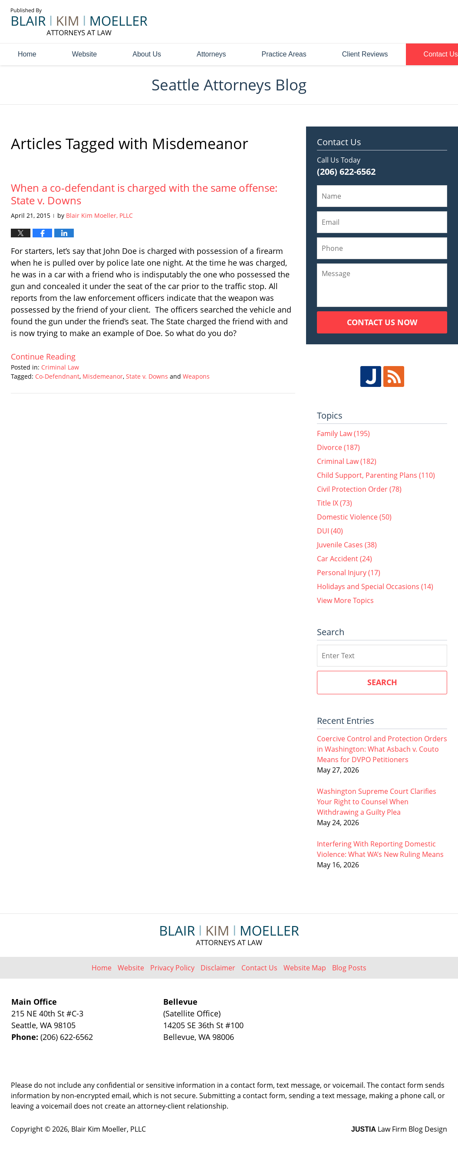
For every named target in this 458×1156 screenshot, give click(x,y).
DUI (330, 531)
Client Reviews (365, 54)
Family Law (343, 433)
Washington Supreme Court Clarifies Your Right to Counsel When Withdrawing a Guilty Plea (376, 801)
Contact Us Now (382, 322)
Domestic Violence (354, 517)
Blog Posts (349, 968)
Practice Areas (284, 54)
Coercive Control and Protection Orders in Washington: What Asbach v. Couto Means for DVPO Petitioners (382, 749)
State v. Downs (147, 376)
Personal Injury (348, 572)
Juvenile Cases (347, 545)
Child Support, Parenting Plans (376, 475)
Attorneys (211, 54)
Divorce (338, 447)
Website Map (304, 968)
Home (27, 54)
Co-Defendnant (57, 376)
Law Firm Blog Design (399, 1129)
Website (84, 54)
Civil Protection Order (359, 489)
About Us (146, 54)
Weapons (196, 376)
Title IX (334, 503)
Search (382, 682)
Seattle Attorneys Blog (79, 22)
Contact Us (259, 968)
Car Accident (344, 558)
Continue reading (43, 356)
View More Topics (345, 600)
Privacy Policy (172, 968)
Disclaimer (218, 968)
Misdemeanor (102, 376)
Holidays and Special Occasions (375, 586)
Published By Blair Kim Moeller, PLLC (398, 22)
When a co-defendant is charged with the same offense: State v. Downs (144, 193)
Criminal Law (60, 367)
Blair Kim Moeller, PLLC (108, 1129)
